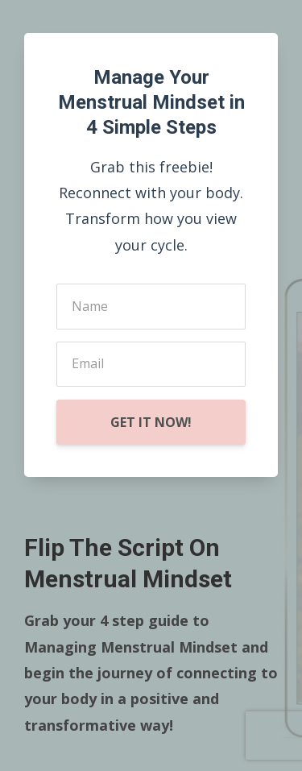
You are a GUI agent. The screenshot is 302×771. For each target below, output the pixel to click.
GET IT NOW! (151, 422)
